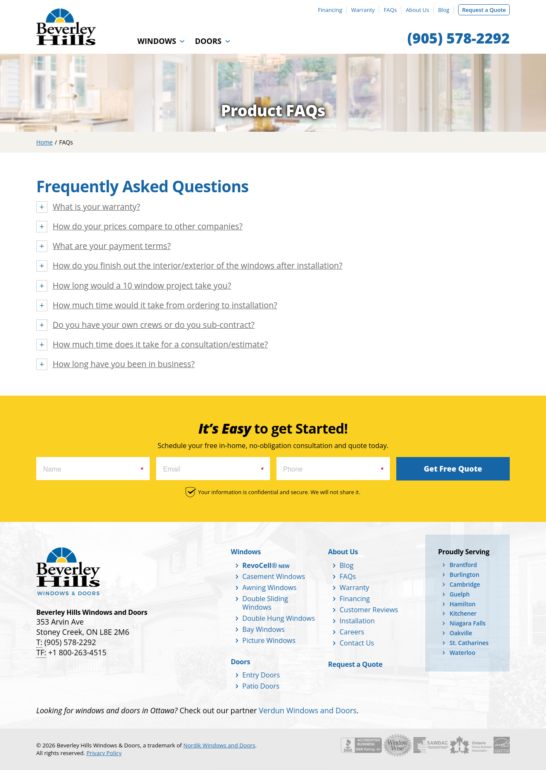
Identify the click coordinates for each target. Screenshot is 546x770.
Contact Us (357, 643)
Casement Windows (273, 576)
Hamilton (463, 604)
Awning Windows (269, 587)
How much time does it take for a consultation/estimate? (160, 344)
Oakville (461, 633)
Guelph (460, 594)
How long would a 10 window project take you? (141, 285)
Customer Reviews (369, 609)
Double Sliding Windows (265, 603)
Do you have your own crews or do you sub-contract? (153, 324)
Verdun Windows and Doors (308, 710)
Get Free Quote (453, 468)
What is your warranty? (96, 206)
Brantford (463, 565)
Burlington (464, 574)
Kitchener (463, 613)
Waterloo (462, 652)
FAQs (390, 10)
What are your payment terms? (111, 246)
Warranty (363, 10)
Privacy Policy (104, 753)
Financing (330, 10)
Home (44, 142)
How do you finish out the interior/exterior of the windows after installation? (197, 265)
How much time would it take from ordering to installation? (164, 305)
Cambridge (465, 584)
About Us (417, 10)
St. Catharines (469, 643)
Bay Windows (263, 629)
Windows (156, 41)
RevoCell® (259, 565)
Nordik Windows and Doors (219, 745)
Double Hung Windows (278, 618)
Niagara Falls (467, 623)
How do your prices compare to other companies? (147, 226)
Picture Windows (269, 640)
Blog (443, 10)
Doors (208, 41)
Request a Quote (484, 10)
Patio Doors (260, 686)
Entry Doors (261, 675)
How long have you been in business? (123, 364)
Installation (357, 620)
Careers (352, 632)
